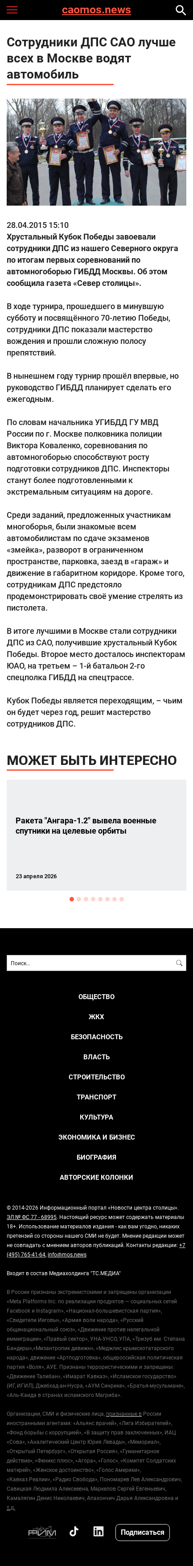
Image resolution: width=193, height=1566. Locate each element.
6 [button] (107, 899)
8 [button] (121, 899)
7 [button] (114, 899)
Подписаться (142, 1532)
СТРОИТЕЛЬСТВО (97, 1077)
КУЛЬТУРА (96, 1117)
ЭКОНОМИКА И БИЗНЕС (96, 1137)
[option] (96, 835)
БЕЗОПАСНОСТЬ (97, 1036)
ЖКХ (96, 1016)
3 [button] (86, 899)
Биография (96, 1157)
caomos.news (96, 10)
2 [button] (79, 899)
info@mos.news (67, 1254)
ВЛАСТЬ (96, 1057)
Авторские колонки (96, 1177)
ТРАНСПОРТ (96, 1097)
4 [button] (93, 899)
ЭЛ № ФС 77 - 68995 (32, 1216)
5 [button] (100, 899)
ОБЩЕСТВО (96, 996)
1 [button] (72, 899)
